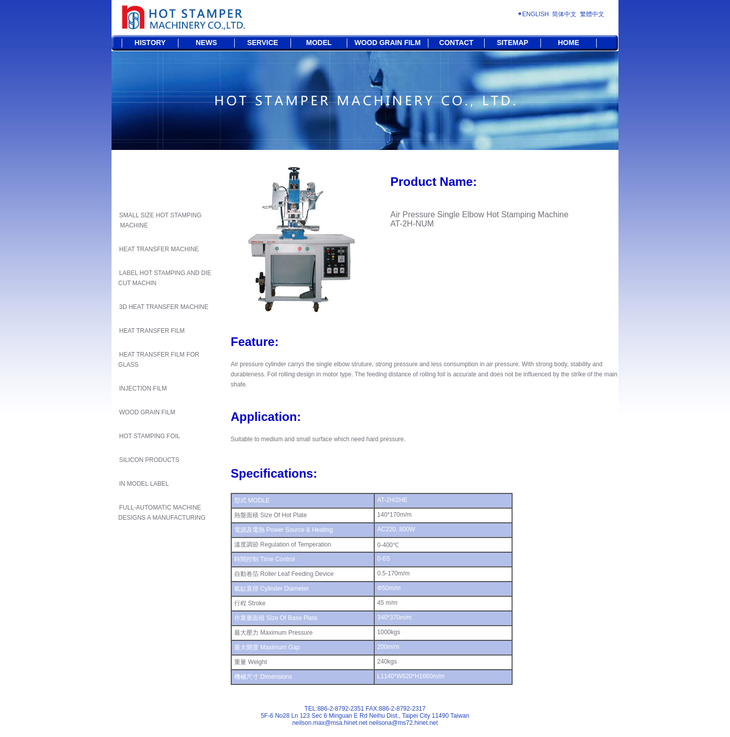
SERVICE (262, 42)
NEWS (206, 42)
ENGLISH (535, 14)
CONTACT (456, 42)
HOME (568, 42)
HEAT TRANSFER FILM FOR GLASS (158, 359)
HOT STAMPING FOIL (149, 436)
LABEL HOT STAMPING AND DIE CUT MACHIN (164, 278)
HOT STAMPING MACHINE (323, 157)
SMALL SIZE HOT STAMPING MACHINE (159, 220)
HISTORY (149, 42)
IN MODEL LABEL (144, 483)
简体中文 (564, 14)
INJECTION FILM (143, 388)
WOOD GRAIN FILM (387, 42)
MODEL (319, 42)
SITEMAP (512, 42)
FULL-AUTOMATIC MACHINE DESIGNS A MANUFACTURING (161, 512)
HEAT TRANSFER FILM (152, 330)
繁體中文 (592, 14)
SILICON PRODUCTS (149, 459)
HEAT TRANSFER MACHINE (159, 249)
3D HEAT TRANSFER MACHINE (163, 307)
